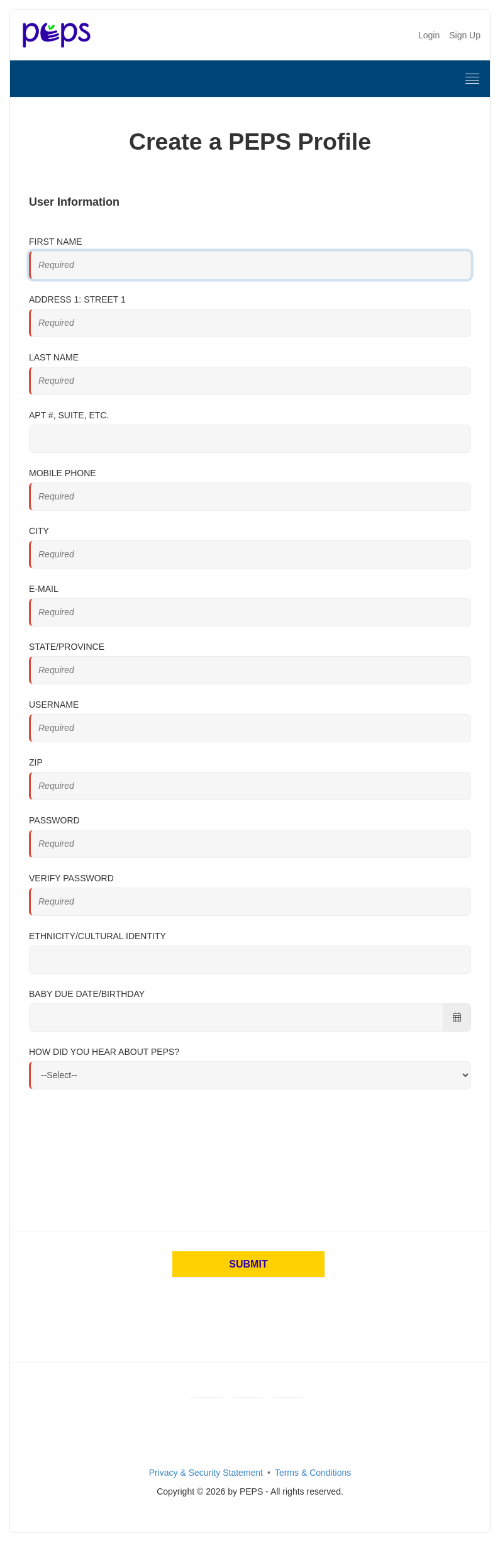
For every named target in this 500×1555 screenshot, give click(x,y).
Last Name (54, 357)
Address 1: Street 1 (77, 299)
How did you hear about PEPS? (104, 1052)
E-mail (43, 589)
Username (54, 704)
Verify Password (71, 878)
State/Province (66, 647)
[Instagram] (288, 1397)
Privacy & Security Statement (206, 1473)
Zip (36, 762)
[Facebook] (207, 1397)
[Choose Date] (457, 1017)
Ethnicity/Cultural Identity (97, 936)
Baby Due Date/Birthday (87, 994)
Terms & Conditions (313, 1473)
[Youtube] (247, 1397)
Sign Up (465, 35)
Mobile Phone (62, 473)
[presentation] (124, 1171)
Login (429, 35)
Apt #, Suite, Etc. (69, 415)
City (39, 531)
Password (54, 820)
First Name (55, 242)
